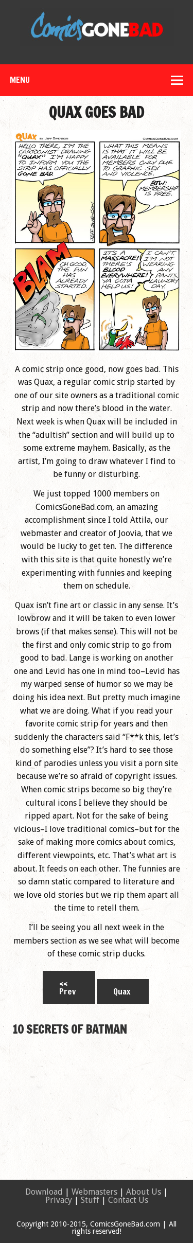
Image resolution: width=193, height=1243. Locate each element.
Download (44, 1192)
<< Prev (67, 987)
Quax (121, 991)
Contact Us (128, 1200)
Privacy (58, 1200)
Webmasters (94, 1192)
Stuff (90, 1200)
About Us (143, 1192)
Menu (20, 79)
